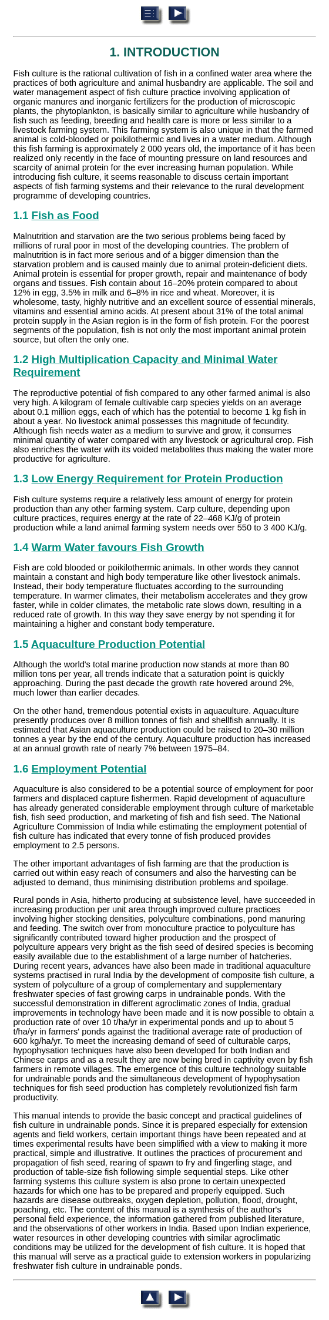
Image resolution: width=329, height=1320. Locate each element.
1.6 (79, 769)
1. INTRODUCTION (164, 52)
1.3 (148, 478)
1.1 (56, 215)
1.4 (108, 547)
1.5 (109, 644)
